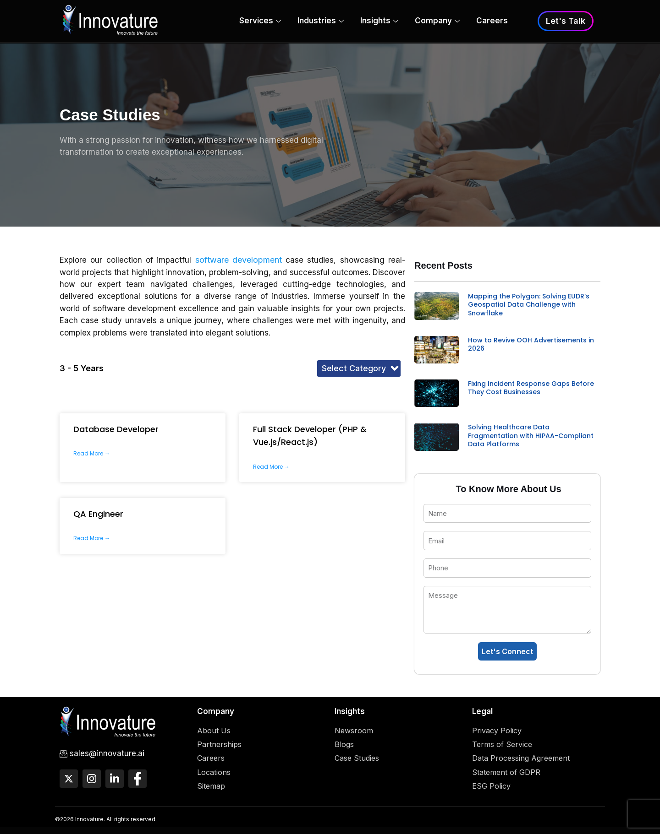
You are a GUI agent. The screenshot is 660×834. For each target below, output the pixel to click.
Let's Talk (565, 21)
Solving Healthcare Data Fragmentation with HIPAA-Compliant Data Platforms (531, 435)
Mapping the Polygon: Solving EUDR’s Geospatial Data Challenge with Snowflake (528, 304)
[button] (359, 368)
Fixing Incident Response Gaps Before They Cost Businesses (531, 387)
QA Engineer (98, 514)
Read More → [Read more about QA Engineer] (91, 538)
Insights (379, 22)
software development (238, 260)
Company (437, 22)
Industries (320, 22)
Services (260, 22)
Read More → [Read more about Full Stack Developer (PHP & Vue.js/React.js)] (271, 467)
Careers (492, 21)
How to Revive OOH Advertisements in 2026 (531, 344)
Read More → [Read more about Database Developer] (91, 453)
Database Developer (116, 429)
